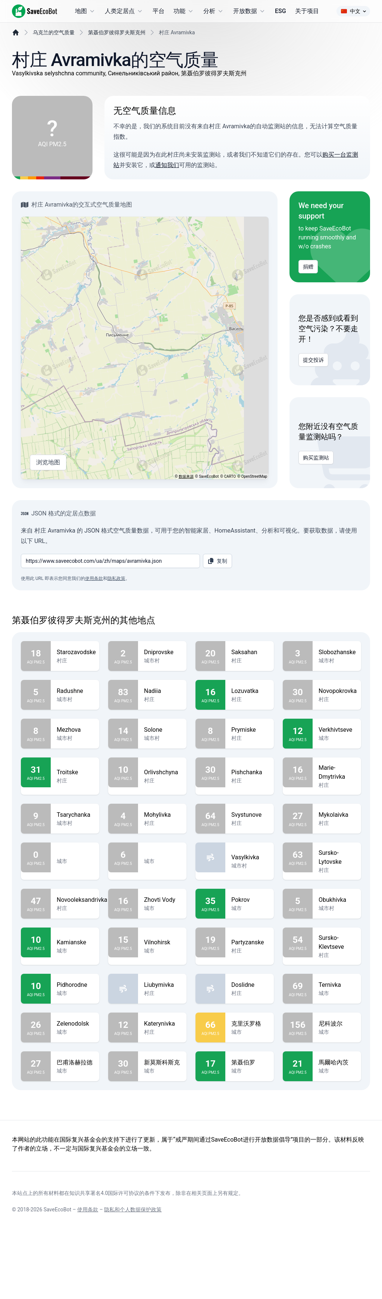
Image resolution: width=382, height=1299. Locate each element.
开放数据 (249, 11)
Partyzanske (249, 991)
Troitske (75, 821)
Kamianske (75, 991)
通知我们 (167, 183)
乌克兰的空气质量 (54, 51)
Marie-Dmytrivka (337, 822)
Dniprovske (162, 701)
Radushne (75, 740)
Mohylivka (162, 864)
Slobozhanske (337, 701)
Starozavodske (76, 701)
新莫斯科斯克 (162, 1111)
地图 (85, 11)
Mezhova (75, 779)
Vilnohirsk (162, 991)
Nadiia (162, 740)
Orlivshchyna (162, 821)
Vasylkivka (249, 906)
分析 (213, 11)
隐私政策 (116, 627)
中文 (353, 11)
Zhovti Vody (162, 949)
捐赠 (308, 285)
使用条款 (94, 627)
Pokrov (249, 949)
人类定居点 (124, 11)
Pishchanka (249, 821)
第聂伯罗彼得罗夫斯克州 (116, 51)
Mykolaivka (337, 864)
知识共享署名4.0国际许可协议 (104, 1261)
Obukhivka (337, 949)
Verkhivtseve (337, 779)
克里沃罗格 (249, 1073)
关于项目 (307, 11)
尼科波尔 (337, 1073)
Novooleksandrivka (82, 949)
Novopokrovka (338, 740)
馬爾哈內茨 (337, 1111)
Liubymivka (162, 1034)
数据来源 (186, 495)
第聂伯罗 (249, 1111)
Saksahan (249, 701)
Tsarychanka (75, 864)
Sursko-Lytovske (337, 907)
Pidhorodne (75, 1034)
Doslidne (249, 1034)
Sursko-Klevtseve (337, 992)
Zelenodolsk (75, 1073)
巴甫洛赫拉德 (75, 1111)
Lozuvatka (249, 740)
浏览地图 (48, 481)
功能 (183, 11)
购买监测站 (316, 476)
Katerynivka (162, 1073)
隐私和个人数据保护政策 (133, 1277)
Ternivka (337, 1034)
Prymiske (249, 779)
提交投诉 (313, 378)
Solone (162, 779)
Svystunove (249, 864)
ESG (280, 11)
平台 (159, 11)
